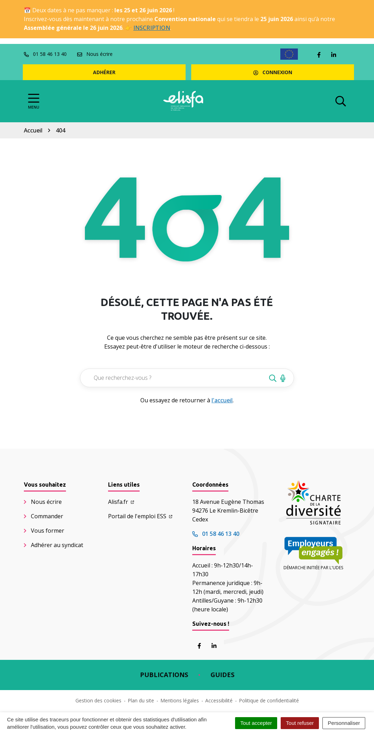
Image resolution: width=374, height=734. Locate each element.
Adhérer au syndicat (57, 545)
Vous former (47, 530)
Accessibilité (219, 700)
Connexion (272, 72)
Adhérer (104, 72)
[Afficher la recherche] (340, 101)
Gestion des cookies (98, 700)
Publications (164, 674)
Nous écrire (46, 502)
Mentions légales (179, 700)
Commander (47, 516)
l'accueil (222, 400)
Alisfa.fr (121, 502)
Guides (222, 674)
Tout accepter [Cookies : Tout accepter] (256, 723)
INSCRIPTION (151, 28)
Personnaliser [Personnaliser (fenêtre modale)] (344, 723)
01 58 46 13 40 (215, 534)
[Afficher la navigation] (34, 101)
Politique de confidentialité (269, 700)
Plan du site (141, 700)
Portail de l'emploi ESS (140, 516)
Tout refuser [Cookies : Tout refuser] (300, 723)
